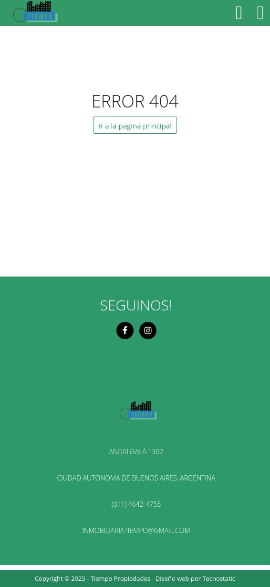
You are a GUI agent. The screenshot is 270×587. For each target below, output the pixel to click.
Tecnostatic (218, 578)
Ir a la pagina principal (135, 125)
